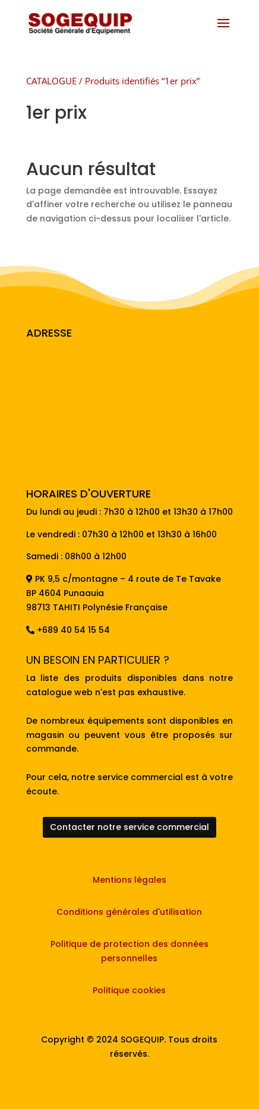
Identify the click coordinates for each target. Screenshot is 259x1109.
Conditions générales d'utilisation (129, 912)
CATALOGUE (51, 81)
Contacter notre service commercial (129, 827)
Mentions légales (129, 880)
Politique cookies (129, 990)
